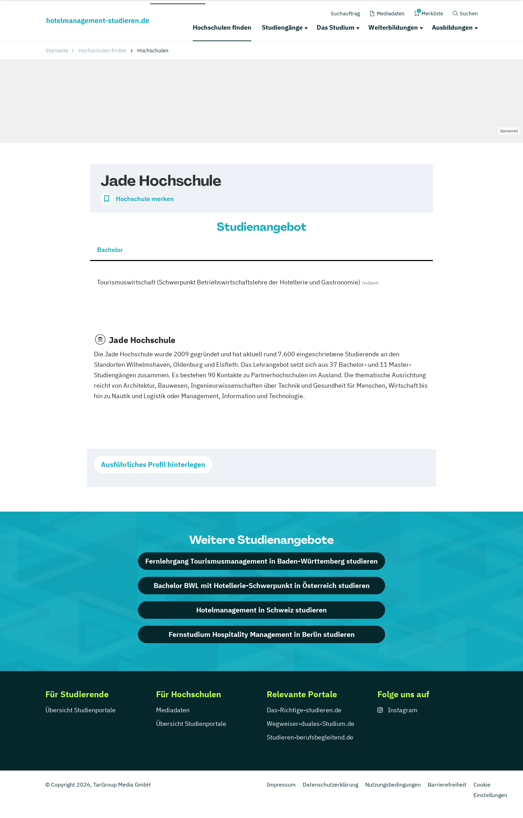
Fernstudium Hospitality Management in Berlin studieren (262, 634)
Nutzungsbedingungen (393, 784)
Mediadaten (173, 710)
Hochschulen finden (222, 27)
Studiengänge (282, 27)
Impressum (281, 784)
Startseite (56, 50)
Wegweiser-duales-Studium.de (310, 724)
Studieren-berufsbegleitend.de (310, 737)
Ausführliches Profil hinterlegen (153, 464)
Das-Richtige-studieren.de (304, 710)
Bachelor (110, 250)
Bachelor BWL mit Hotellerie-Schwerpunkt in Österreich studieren (262, 585)
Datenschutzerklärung (330, 784)
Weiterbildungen (393, 27)
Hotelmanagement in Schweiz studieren (261, 610)
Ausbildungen (452, 27)
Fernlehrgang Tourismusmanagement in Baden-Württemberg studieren (261, 561)
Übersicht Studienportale (80, 710)
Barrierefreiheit (447, 784)
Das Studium (335, 27)
